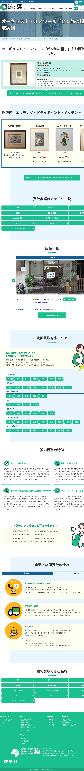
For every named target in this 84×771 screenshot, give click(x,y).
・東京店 (50, 720)
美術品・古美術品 (52, 218)
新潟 (18, 396)
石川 (43, 396)
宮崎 (51, 430)
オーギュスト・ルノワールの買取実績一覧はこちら (27, 93)
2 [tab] (52, 321)
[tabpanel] (15, 141)
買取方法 (22, 716)
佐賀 (18, 430)
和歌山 (43, 413)
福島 (59, 379)
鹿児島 (60, 430)
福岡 (9, 430)
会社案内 (65, 716)
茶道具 (18, 213)
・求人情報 (65, 722)
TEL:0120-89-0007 (41, 303)
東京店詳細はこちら (55, 315)
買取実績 (32, 9)
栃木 (51, 387)
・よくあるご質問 (6, 720)
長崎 (26, 430)
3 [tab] (53, 321)
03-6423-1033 (67, 755)
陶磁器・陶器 (51, 213)
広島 (18, 422)
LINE (42, 587)
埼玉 (34, 387)
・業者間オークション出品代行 (29, 727)
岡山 (9, 422)
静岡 (18, 405)
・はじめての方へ (25, 730)
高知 (68, 422)
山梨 (68, 387)
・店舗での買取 (24, 722)
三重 (34, 405)
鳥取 (26, 422)
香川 (51, 422)
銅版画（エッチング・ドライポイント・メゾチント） (61, 71)
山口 (43, 422)
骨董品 (52, 223)
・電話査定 (23, 738)
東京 (9, 387)
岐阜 (26, 405)
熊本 (34, 430)
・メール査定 (23, 741)
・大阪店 (50, 722)
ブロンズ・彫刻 (18, 218)
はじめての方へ (5, 716)
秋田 (26, 379)
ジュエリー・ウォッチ (18, 228)
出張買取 (27, 573)
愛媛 (76, 422)
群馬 (59, 387)
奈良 (34, 413)
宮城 (51, 379)
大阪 (9, 413)
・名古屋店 (51, 725)
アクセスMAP (69, 299)
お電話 (31, 587)
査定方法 (22, 735)
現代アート (52, 208)
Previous (13, 280)
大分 (43, 430)
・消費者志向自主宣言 (69, 725)
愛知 (9, 405)
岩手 (34, 379)
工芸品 (18, 223)
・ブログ (3, 722)
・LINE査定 (23, 743)
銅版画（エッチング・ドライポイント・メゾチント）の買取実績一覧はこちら (53, 178)
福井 (9, 396)
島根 (34, 422)
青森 (18, 379)
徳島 (59, 422)
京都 (18, 413)
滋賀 (51, 413)
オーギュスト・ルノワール (51, 68)
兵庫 (26, 413)
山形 (43, 379)
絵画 (18, 208)
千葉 (26, 387)
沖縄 (68, 430)
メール (37, 587)
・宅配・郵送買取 (25, 725)
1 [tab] (52, 166)
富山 (34, 396)
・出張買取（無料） (26, 720)
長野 (26, 396)
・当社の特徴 (66, 720)
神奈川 (18, 387)
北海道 (10, 379)
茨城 (43, 387)
